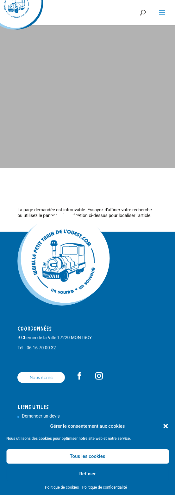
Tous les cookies (87, 456)
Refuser (87, 474)
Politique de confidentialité (104, 487)
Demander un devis (40, 416)
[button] (165, 426)
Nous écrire (41, 377)
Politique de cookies (62, 487)
